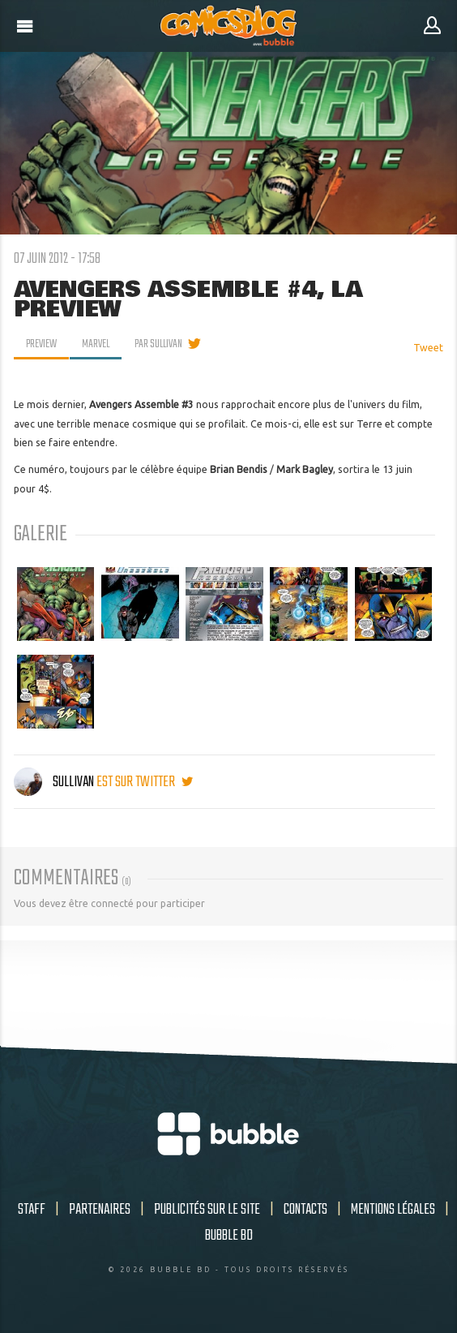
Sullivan (55, 782)
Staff (31, 1210)
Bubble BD (229, 1235)
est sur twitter (144, 782)
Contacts (305, 1210)
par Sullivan (158, 344)
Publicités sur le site (207, 1210)
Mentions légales (393, 1210)
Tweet (428, 347)
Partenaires (99, 1210)
